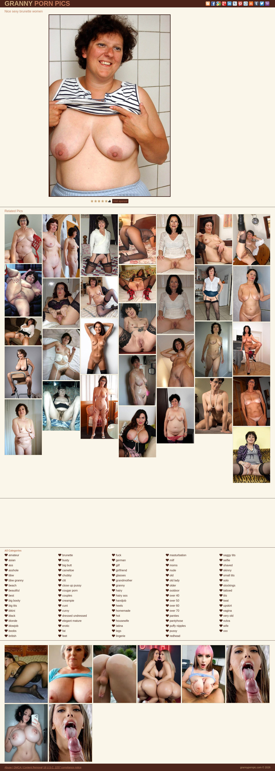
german (119, 560)
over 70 (172, 610)
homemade (121, 610)
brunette (65, 555)
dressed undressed (72, 615)
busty (63, 560)
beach (10, 585)
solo (224, 580)
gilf (116, 565)
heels (117, 605)
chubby (64, 575)
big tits (11, 605)
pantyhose (174, 620)
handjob (119, 600)
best (9, 595)
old (170, 575)
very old (226, 615)
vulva (224, 620)
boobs (10, 630)
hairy (117, 590)
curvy (63, 610)
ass (9, 565)
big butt (65, 565)
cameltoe (66, 570)
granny (118, 585)
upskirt (225, 605)
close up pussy (69, 585)
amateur (12, 555)
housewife (120, 620)
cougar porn (68, 590)
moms (172, 565)
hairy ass (119, 595)
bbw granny (14, 580)
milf (170, 560)
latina (117, 625)
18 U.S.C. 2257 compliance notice (62, 767)
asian (10, 560)
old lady (173, 580)
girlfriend (119, 570)
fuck (116, 555)
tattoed (225, 590)
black (10, 615)
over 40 (172, 595)
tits (223, 595)
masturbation (176, 555)
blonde (11, 620)
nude (171, 570)
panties (172, 615)
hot (116, 615)
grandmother (122, 580)
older (171, 585)
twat (224, 600)
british (10, 635)
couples (65, 595)
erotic (63, 625)
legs (116, 630)
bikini (10, 610)
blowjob (11, 625)
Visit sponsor (120, 201)
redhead (173, 635)
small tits (227, 575)
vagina (225, 610)
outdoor (173, 590)
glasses (119, 575)
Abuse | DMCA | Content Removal (24, 767)
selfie (224, 560)
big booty (12, 600)
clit (62, 580)
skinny (225, 570)
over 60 (172, 605)
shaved (226, 565)
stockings (227, 585)
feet (62, 635)
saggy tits (227, 555)
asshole (12, 570)
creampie (66, 600)
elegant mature (69, 620)
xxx (223, 630)
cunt (63, 605)
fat (61, 630)
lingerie (118, 635)
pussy (171, 630)
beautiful (12, 590)
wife (224, 625)
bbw (9, 575)
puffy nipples (176, 625)
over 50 (172, 600)
